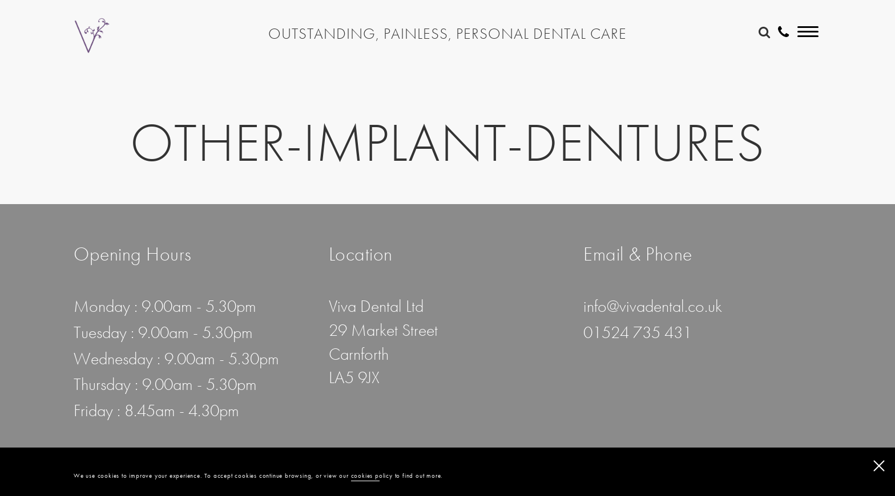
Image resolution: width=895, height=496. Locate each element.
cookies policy (372, 476)
